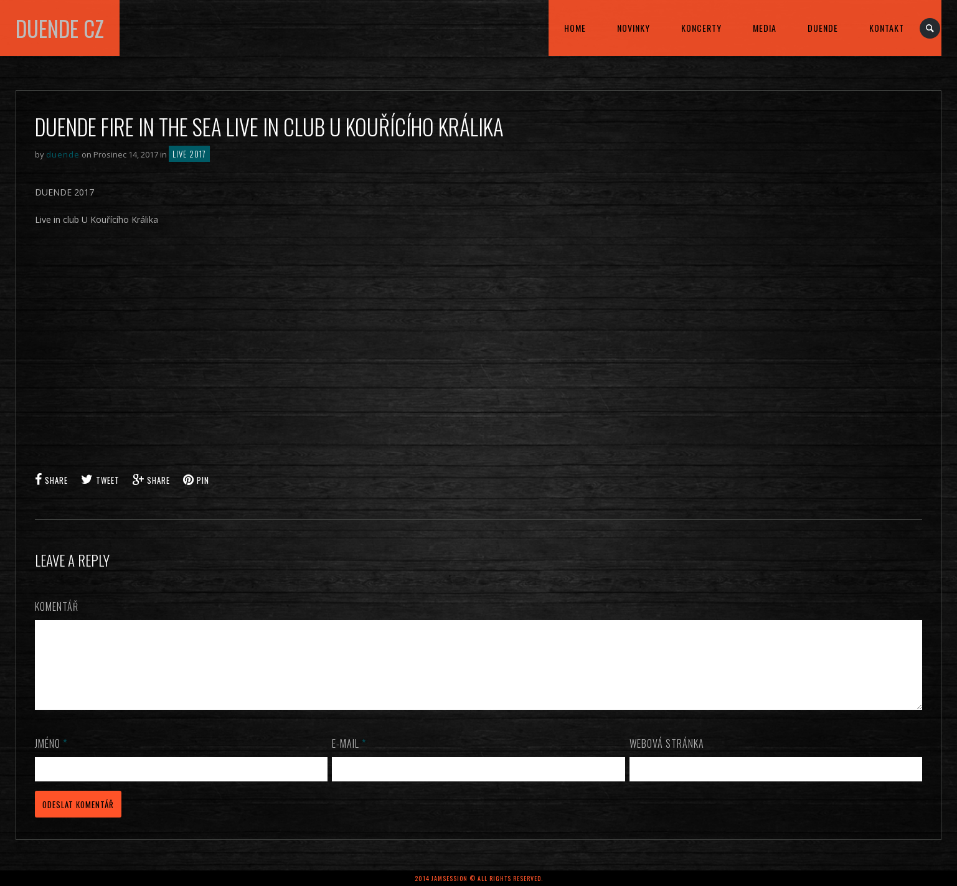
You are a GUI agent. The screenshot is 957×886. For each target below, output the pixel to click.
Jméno (51, 758)
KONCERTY (701, 27)
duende (63, 154)
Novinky (633, 27)
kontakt (886, 27)
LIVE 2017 (189, 154)
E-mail (349, 758)
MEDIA (764, 27)
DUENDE (823, 27)
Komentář (56, 606)
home (575, 27)
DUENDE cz (60, 28)
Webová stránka (666, 758)
